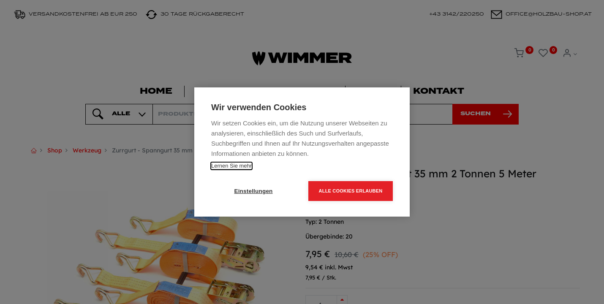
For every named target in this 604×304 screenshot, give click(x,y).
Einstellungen (253, 191)
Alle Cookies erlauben (351, 190)
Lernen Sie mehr (231, 166)
